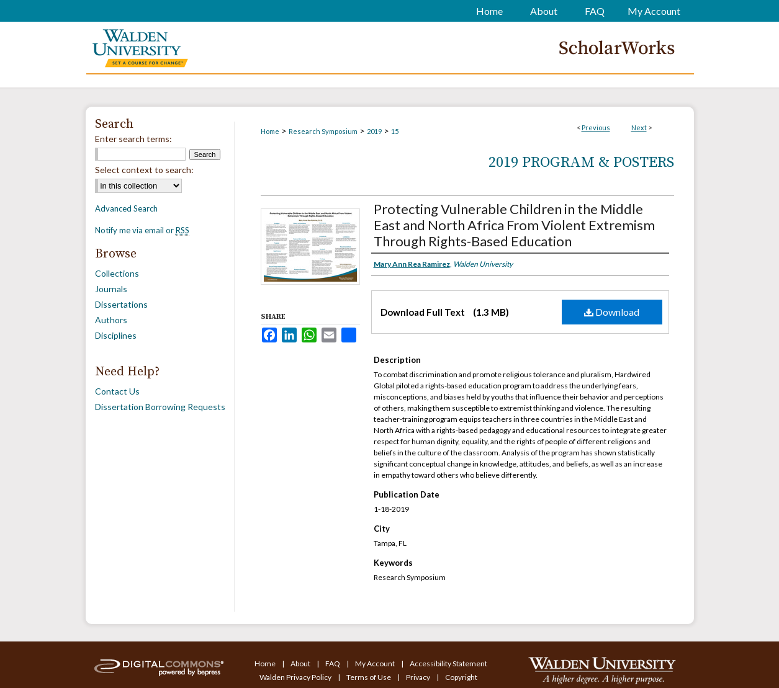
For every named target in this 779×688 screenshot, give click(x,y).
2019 (374, 131)
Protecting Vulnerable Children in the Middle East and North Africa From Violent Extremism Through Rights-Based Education (514, 224)
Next (639, 127)
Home (270, 131)
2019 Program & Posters (581, 162)
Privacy (418, 677)
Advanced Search (126, 208)
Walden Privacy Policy (296, 677)
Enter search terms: (133, 138)
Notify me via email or (142, 230)
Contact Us (117, 391)
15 (395, 131)
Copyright (461, 677)
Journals (111, 289)
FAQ (333, 663)
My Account (375, 663)
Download (611, 312)
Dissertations (121, 304)
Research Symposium (323, 131)
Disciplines (116, 335)
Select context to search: (144, 169)
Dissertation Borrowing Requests (160, 406)
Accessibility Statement (448, 663)
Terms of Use (369, 677)
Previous (596, 127)
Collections (117, 273)
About (301, 663)
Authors (111, 320)
